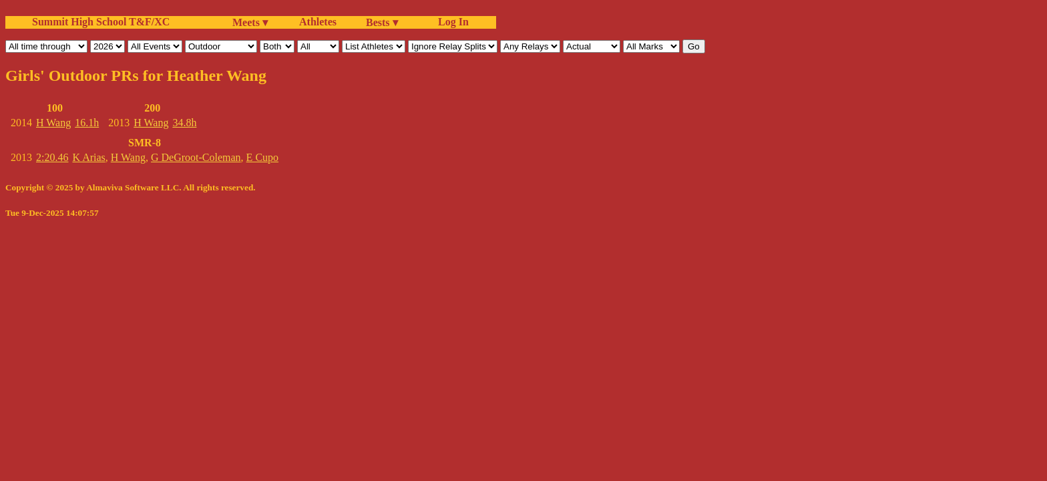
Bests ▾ (382, 22)
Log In (451, 21)
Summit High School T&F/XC (101, 21)
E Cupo (262, 157)
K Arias (88, 157)
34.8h (184, 122)
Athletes (318, 21)
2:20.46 (52, 157)
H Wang (53, 122)
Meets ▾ (250, 22)
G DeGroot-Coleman (196, 157)
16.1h (87, 122)
